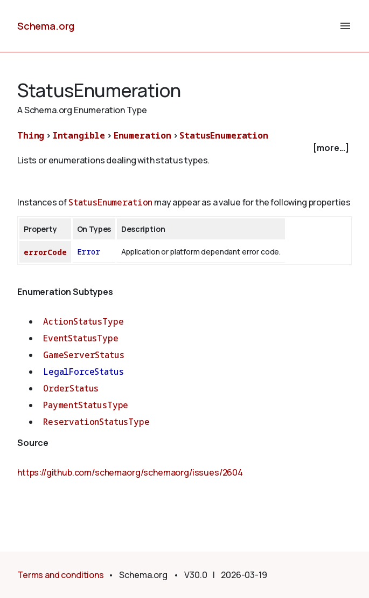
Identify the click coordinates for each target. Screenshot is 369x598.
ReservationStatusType (96, 422)
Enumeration (142, 135)
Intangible (79, 135)
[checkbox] (184, 148)
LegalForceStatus (83, 371)
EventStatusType (81, 338)
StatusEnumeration (223, 135)
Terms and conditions (60, 575)
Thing (30, 135)
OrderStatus (71, 388)
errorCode (45, 252)
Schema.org (45, 25)
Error (88, 251)
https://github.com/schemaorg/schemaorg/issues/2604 (130, 472)
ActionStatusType (83, 321)
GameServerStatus (83, 355)
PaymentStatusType (85, 405)
